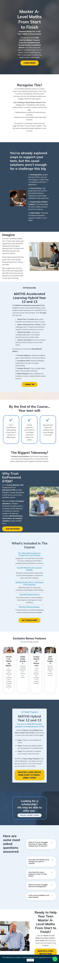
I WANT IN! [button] (29, 384)
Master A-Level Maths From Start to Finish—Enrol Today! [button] (29, 775)
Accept (30, 960)
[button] (55, 959)
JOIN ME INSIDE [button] (12, 529)
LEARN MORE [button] (29, 63)
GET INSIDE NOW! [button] (29, 620)
